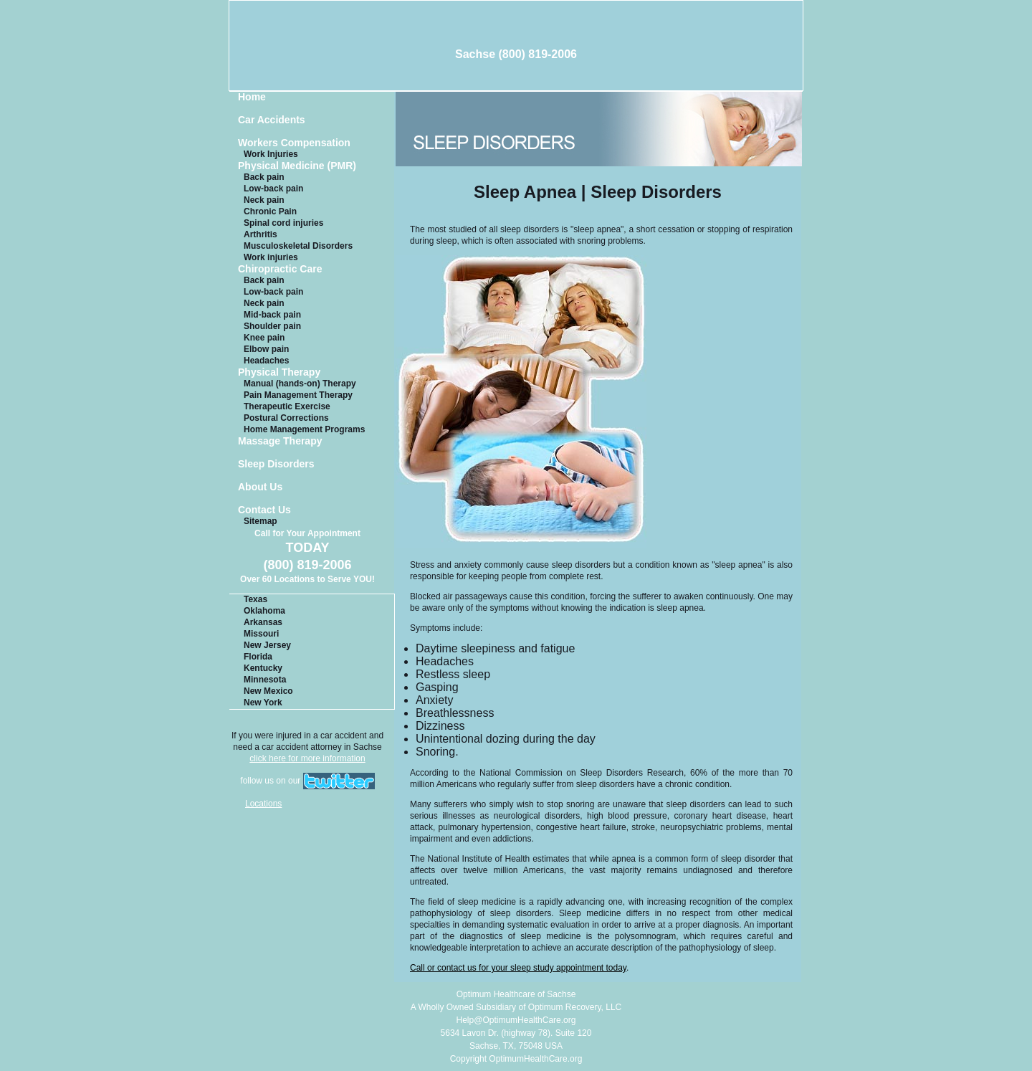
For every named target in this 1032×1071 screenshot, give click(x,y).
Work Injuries (271, 154)
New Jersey (267, 645)
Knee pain (264, 338)
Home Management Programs (304, 429)
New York (263, 703)
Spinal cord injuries (283, 223)
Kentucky (263, 668)
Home (252, 97)
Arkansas (263, 622)
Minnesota (265, 680)
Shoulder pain (272, 326)
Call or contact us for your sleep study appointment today (518, 968)
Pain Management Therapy (298, 395)
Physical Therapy (279, 372)
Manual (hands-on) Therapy (300, 384)
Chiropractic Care (280, 269)
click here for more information (307, 758)
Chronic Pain (270, 211)
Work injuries (271, 257)
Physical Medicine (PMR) (297, 166)
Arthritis (260, 234)
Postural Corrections (286, 418)
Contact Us (264, 510)
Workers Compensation (294, 143)
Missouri (261, 634)
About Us (260, 487)
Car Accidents (271, 120)
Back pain (264, 177)
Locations (263, 804)
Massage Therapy (280, 441)
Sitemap (260, 521)
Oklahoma (264, 611)
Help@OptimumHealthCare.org (516, 1020)
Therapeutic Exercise (287, 406)
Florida (258, 657)
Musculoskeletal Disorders (298, 246)
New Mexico (268, 691)
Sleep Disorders (276, 464)
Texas (255, 599)
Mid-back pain (272, 315)
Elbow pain (266, 349)
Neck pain (264, 200)
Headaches (266, 361)
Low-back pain (273, 189)
